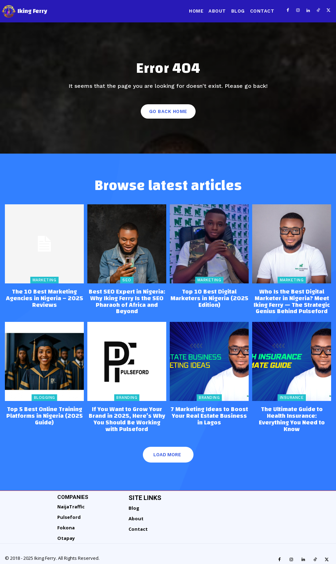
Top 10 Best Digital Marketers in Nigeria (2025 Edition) (209, 294)
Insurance (292, 394)
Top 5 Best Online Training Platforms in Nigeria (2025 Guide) (44, 411)
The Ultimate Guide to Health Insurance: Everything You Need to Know (292, 411)
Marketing (44, 280)
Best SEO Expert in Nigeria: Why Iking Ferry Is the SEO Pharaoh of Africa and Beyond (127, 297)
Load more (167, 442)
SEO (126, 280)
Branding (126, 394)
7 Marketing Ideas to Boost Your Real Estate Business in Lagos (209, 408)
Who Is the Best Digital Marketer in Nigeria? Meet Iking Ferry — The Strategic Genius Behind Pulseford (291, 300)
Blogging (44, 394)
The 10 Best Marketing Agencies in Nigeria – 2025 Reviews (44, 297)
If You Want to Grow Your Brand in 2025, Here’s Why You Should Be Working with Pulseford (127, 411)
